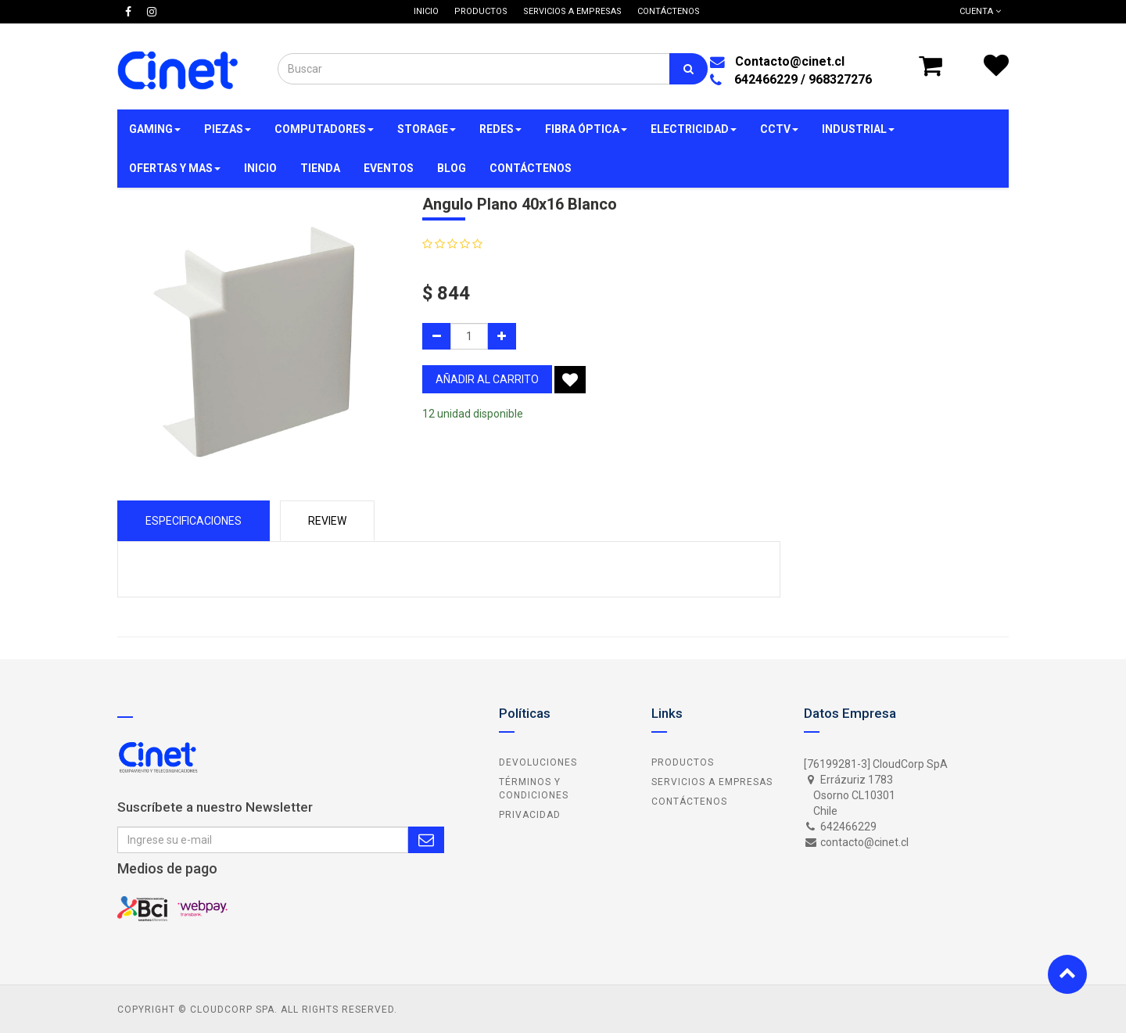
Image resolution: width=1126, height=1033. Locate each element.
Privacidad (530, 814)
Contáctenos (689, 801)
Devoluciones (538, 762)
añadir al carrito (487, 379)
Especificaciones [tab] (193, 521)
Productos (682, 762)
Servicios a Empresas (712, 782)
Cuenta (980, 11)
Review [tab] (327, 521)
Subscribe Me (426, 840)
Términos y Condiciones (533, 789)
